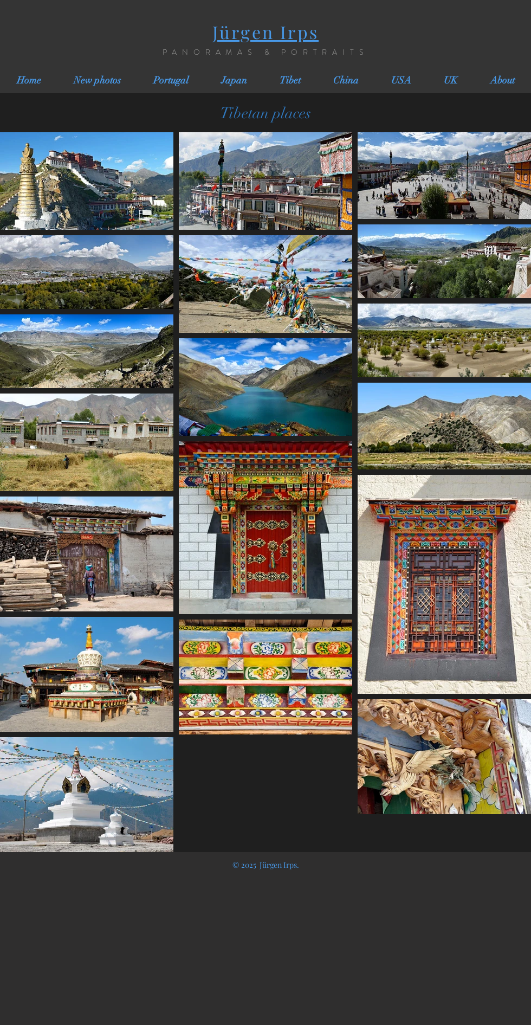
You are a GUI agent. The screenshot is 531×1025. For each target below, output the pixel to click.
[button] (171, 80)
